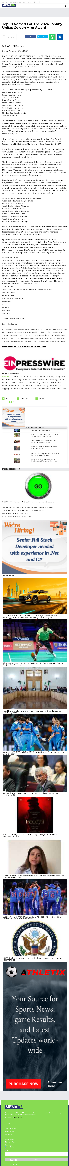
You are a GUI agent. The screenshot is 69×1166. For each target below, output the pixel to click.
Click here (18, 1121)
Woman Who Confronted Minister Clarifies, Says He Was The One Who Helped (34, 880)
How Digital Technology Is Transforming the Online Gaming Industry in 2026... (24, 513)
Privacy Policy (9, 1134)
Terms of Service (10, 1132)
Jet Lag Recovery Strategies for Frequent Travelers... (17, 520)
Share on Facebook (30, 40)
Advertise (8, 1140)
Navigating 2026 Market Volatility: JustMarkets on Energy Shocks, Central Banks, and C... (27, 510)
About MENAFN (10, 1143)
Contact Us (8, 1137)
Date (5, 39)
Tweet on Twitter (42, 40)
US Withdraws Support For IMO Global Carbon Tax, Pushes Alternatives (32, 962)
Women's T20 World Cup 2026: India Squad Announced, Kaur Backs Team (34, 756)
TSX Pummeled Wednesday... (40, 433)
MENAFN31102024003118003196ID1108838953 (24, 350)
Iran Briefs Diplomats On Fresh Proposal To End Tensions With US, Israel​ (34, 715)
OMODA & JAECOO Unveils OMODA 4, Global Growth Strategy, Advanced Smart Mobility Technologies (30, 620)
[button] (34, 2)
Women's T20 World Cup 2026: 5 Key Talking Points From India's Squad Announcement (32, 921)
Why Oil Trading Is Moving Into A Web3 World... (15, 516)
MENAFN (7, 49)
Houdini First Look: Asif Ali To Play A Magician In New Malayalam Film (30, 838)
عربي (29, 2)
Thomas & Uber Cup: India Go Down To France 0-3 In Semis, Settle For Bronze (33, 667)
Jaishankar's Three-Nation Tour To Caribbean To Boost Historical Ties (30, 797)
